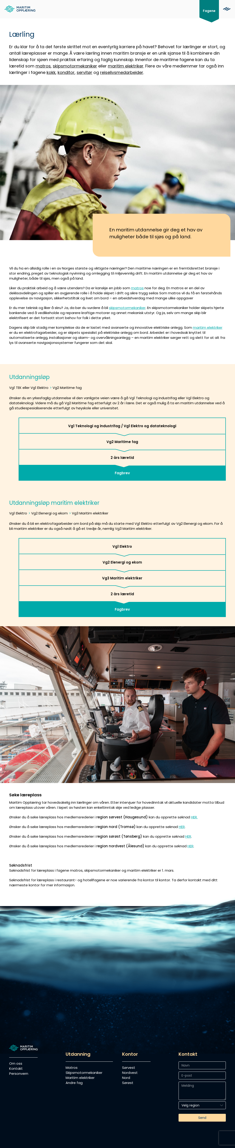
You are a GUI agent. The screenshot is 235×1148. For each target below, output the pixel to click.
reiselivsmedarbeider (121, 72)
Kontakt (16, 1068)
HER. (194, 817)
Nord (126, 1077)
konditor (66, 72)
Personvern (18, 1073)
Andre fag (74, 1082)
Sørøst (127, 1082)
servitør (84, 72)
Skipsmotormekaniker (84, 1072)
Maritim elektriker (80, 1077)
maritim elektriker (125, 66)
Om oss (15, 1063)
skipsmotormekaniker (75, 66)
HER (182, 826)
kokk (51, 72)
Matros (72, 1067)
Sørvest (128, 1067)
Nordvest (130, 1072)
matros (43, 66)
